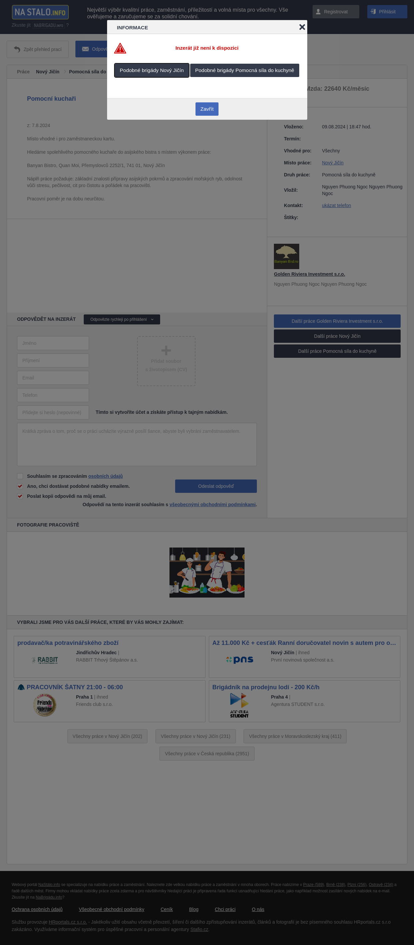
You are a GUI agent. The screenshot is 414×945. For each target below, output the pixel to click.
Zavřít (207, 109)
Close (302, 27)
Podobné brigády (152, 70)
